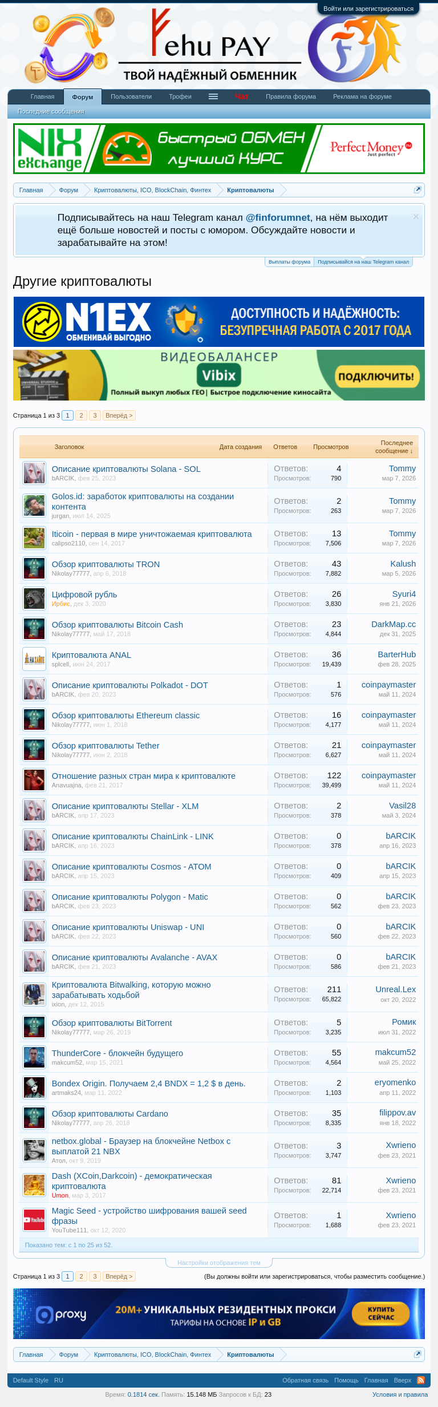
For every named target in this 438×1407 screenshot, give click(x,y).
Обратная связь (305, 1380)
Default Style (30, 1380)
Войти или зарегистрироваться (368, 8)
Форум (83, 97)
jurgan (61, 515)
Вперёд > (119, 415)
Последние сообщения (51, 111)
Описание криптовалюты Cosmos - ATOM (132, 866)
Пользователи (131, 96)
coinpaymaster (389, 684)
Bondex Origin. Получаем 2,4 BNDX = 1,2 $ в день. (149, 1083)
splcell (61, 664)
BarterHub (397, 654)
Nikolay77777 (71, 573)
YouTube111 (69, 1230)
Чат (242, 96)
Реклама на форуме (362, 96)
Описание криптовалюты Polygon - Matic (130, 896)
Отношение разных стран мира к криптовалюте (144, 776)
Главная (43, 96)
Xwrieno (401, 1145)
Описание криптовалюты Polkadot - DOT (130, 685)
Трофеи (180, 96)
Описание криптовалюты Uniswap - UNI (128, 927)
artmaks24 (66, 1092)
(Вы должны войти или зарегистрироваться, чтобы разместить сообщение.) (314, 1276)
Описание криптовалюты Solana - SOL (126, 469)
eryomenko (395, 1082)
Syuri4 (404, 594)
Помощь (346, 1380)
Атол (59, 1160)
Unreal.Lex (395, 989)
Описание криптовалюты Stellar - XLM (125, 806)
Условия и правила (400, 1394)
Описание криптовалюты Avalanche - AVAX (135, 957)
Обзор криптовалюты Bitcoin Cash (117, 624)
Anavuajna (67, 785)
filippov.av (397, 1112)
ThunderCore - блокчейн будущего (118, 1053)
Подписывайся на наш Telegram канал (363, 261)
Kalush (403, 563)
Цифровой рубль (84, 594)
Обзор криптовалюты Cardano (110, 1113)
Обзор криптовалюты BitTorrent (112, 1023)
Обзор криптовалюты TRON (106, 564)
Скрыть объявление (416, 216)
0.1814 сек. (144, 1394)
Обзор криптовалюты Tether (106, 745)
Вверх (403, 1380)
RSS (421, 1380)
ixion (58, 1004)
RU (58, 1380)
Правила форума (291, 96)
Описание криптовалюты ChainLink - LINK (133, 836)
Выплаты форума (289, 262)
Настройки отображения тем (219, 1262)
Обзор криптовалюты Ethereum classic (126, 715)
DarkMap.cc (393, 624)
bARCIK (63, 478)
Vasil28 (402, 805)
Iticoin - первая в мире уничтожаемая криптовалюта (152, 534)
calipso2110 (69, 543)
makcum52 (67, 1062)
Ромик (404, 1021)
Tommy (402, 468)
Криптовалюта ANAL (92, 655)
